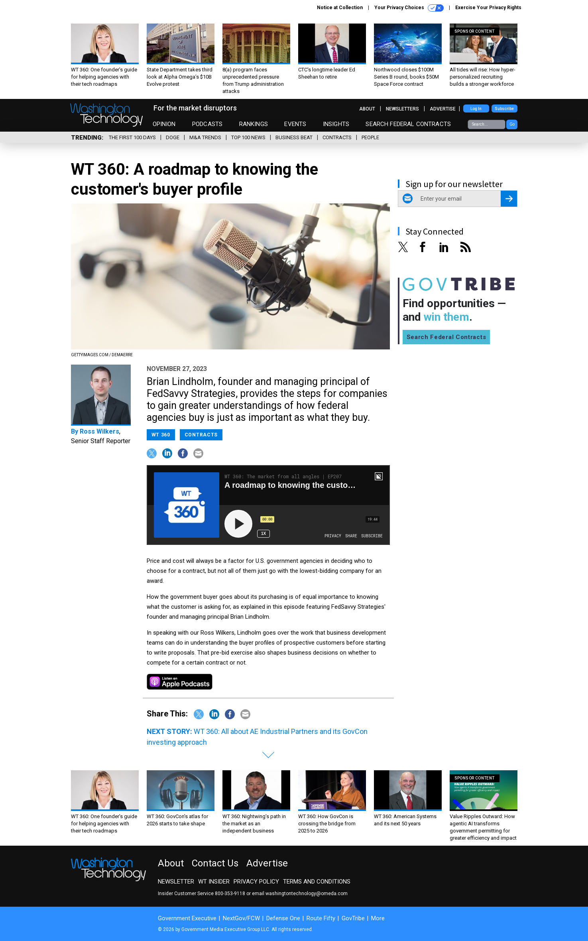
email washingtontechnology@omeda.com (300, 893)
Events (295, 124)
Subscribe (504, 109)
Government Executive (187, 918)
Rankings (253, 124)
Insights (336, 124)
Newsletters (402, 109)
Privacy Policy (256, 881)
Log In (476, 109)
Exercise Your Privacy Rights (488, 7)
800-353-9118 (230, 893)
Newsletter (176, 881)
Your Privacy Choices (409, 8)
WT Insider (214, 881)
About (367, 109)
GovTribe (353, 918)
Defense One (283, 918)
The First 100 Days (132, 137)
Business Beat (294, 137)
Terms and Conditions (316, 881)
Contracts (337, 137)
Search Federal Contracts (408, 124)
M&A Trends (205, 137)
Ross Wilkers (99, 431)
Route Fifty (321, 918)
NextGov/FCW (241, 918)
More (378, 918)
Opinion (164, 124)
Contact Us (215, 863)
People (370, 137)
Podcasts (207, 124)
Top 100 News (248, 137)
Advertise (443, 109)
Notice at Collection (340, 7)
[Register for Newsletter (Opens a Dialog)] (509, 199)
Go (512, 124)
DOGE (172, 137)
